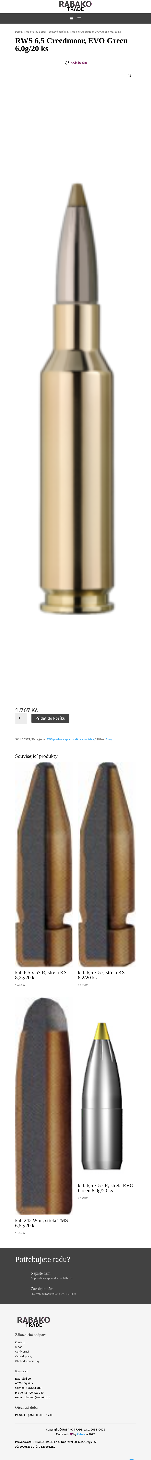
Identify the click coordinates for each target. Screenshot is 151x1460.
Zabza (81, 1434)
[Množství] (21, 718)
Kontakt (20, 1342)
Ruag (109, 739)
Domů (18, 31)
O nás (18, 1347)
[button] (129, 75)
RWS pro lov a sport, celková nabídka (46, 31)
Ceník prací (22, 1351)
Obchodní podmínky (27, 1361)
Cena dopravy (23, 1356)
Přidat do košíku (50, 718)
